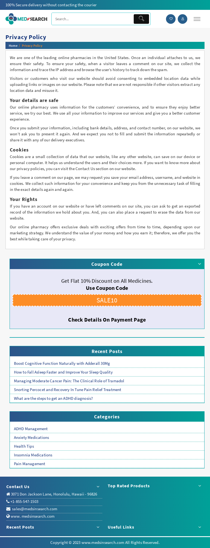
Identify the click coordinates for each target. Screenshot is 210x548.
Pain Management (29, 463)
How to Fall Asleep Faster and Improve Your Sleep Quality (63, 372)
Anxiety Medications (31, 437)
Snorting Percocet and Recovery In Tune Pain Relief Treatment (67, 389)
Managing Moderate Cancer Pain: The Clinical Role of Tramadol (69, 380)
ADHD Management (31, 428)
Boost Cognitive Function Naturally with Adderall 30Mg (62, 363)
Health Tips (24, 446)
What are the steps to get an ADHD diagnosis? (53, 398)
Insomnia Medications (33, 454)
